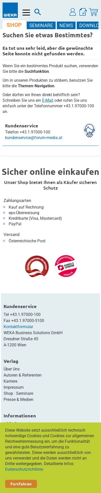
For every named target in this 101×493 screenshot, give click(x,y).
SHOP (14, 25)
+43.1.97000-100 (25, 314)
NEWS (66, 25)
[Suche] (37, 13)
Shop (8, 393)
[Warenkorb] (93, 12)
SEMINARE (41, 25)
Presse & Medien (18, 399)
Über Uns (12, 369)
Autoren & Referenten (23, 375)
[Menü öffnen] (26, 12)
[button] (73, 12)
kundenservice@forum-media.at (33, 137)
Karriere (10, 381)
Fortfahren (21, 483)
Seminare (24, 393)
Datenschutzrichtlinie (24, 469)
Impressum (14, 387)
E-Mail (47, 100)
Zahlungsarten (17, 200)
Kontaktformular (18, 326)
